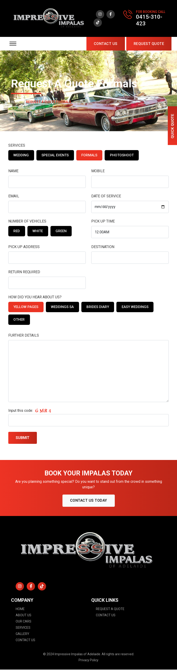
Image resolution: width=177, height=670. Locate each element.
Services (23, 628)
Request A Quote (110, 609)
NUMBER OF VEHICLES (27, 221)
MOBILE (98, 171)
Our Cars (23, 622)
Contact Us (106, 44)
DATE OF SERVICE (106, 196)
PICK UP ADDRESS (24, 247)
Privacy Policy (88, 660)
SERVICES (16, 146)
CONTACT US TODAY (88, 501)
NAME (13, 171)
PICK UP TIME (103, 221)
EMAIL (13, 196)
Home (20, 609)
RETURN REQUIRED (24, 272)
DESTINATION (102, 247)
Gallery (22, 634)
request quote (149, 44)
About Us (23, 615)
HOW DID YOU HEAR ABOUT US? (35, 297)
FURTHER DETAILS (23, 336)
